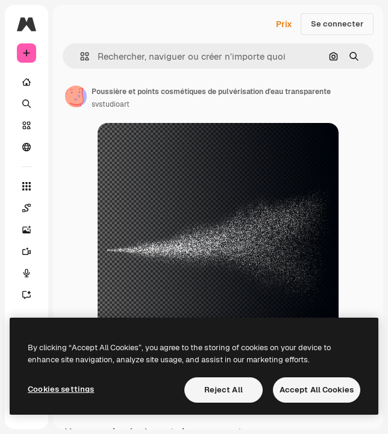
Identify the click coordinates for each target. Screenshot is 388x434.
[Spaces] (26, 208)
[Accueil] (26, 82)
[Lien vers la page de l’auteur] (76, 96)
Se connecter (337, 24)
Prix (284, 24)
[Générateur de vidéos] (26, 251)
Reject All (223, 390)
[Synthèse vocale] (26, 273)
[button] (79, 56)
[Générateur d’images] (26, 229)
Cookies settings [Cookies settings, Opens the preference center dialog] (61, 389)
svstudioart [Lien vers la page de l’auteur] (111, 104)
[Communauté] (26, 147)
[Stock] (26, 125)
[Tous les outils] (26, 186)
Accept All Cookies (317, 390)
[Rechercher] (26, 103)
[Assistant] (26, 294)
